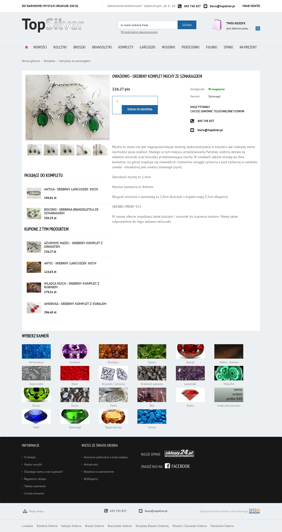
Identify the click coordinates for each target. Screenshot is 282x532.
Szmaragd (214, 96)
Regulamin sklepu (35, 479)
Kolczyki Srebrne (71, 526)
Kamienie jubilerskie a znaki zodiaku (106, 457)
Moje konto (251, 6)
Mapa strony (36, 511)
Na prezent (248, 47)
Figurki (211, 47)
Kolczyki (60, 47)
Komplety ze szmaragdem (74, 61)
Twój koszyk (235, 23)
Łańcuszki (147, 47)
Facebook (181, 466)
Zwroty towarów (34, 493)
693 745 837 (192, 6)
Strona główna (26, 47)
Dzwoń (239, 111)
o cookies (27, 526)
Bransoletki (102, 47)
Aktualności (91, 464)
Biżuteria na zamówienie (99, 471)
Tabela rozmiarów (35, 486)
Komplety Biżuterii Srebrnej (152, 526)
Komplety (125, 47)
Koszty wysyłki (33, 464)
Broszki (79, 47)
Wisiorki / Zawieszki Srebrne (190, 526)
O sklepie (30, 457)
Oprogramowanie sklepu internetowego (230, 512)
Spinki (228, 47)
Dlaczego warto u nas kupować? (43, 471)
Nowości (40, 47)
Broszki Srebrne (94, 526)
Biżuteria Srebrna (47, 526)
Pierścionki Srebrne (222, 526)
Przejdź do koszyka (216, 24)
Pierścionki (190, 47)
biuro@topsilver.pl (222, 6)
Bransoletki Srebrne (120, 526)
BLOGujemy (91, 479)
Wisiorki (168, 47)
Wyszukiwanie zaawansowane (139, 32)
